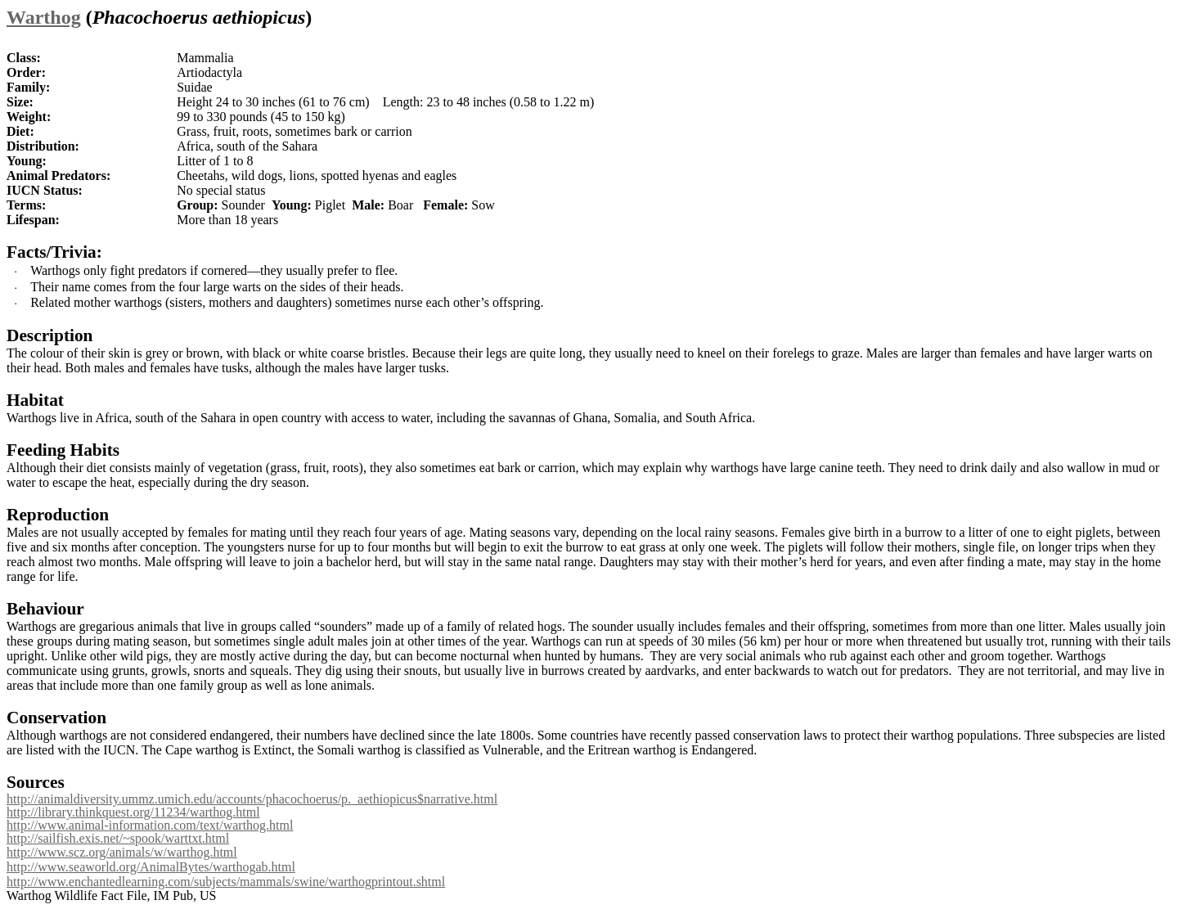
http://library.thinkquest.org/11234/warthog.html (133, 812)
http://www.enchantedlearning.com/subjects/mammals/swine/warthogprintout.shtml (226, 882)
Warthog (44, 17)
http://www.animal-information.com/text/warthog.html (150, 825)
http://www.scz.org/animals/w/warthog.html (122, 852)
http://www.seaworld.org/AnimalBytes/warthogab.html (151, 867)
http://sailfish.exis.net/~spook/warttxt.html (118, 838)
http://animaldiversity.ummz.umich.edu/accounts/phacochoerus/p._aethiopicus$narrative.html (252, 799)
